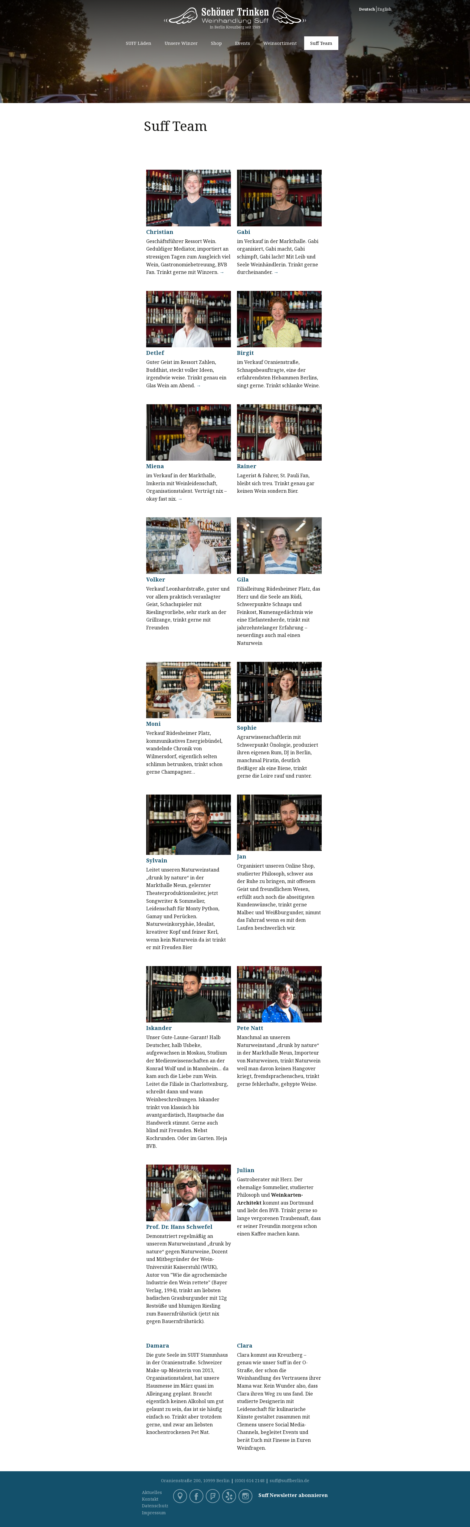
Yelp (229, 1496)
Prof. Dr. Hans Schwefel (179, 1226)
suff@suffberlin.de (289, 1480)
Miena (155, 466)
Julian (246, 1170)
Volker (155, 579)
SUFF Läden (138, 43)
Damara (157, 1345)
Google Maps (180, 1496)
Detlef (155, 352)
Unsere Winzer (181, 43)
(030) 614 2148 (250, 1480)
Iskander (159, 1028)
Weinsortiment (280, 43)
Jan (241, 856)
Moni (153, 723)
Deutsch (367, 9)
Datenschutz (155, 1506)
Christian (159, 231)
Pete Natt (250, 1028)
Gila (243, 579)
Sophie (247, 727)
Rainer (246, 466)
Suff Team (321, 43)
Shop (216, 43)
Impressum (154, 1512)
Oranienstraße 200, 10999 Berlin (195, 1480)
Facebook (197, 1496)
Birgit (245, 352)
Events (242, 43)
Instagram (246, 1496)
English (384, 9)
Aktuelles (152, 1492)
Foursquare (213, 1496)
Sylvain (156, 860)
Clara (244, 1345)
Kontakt (150, 1499)
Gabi (243, 231)
